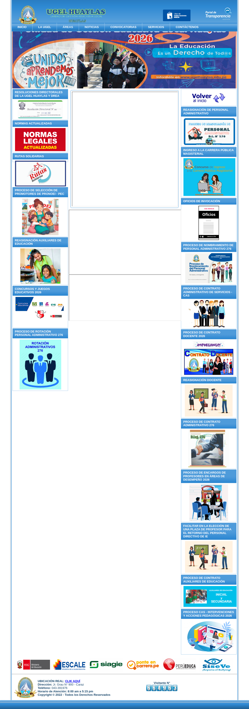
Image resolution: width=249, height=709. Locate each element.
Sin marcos (125, 242)
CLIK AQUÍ (72, 681)
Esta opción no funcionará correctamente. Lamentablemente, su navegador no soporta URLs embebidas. (125, 149)
